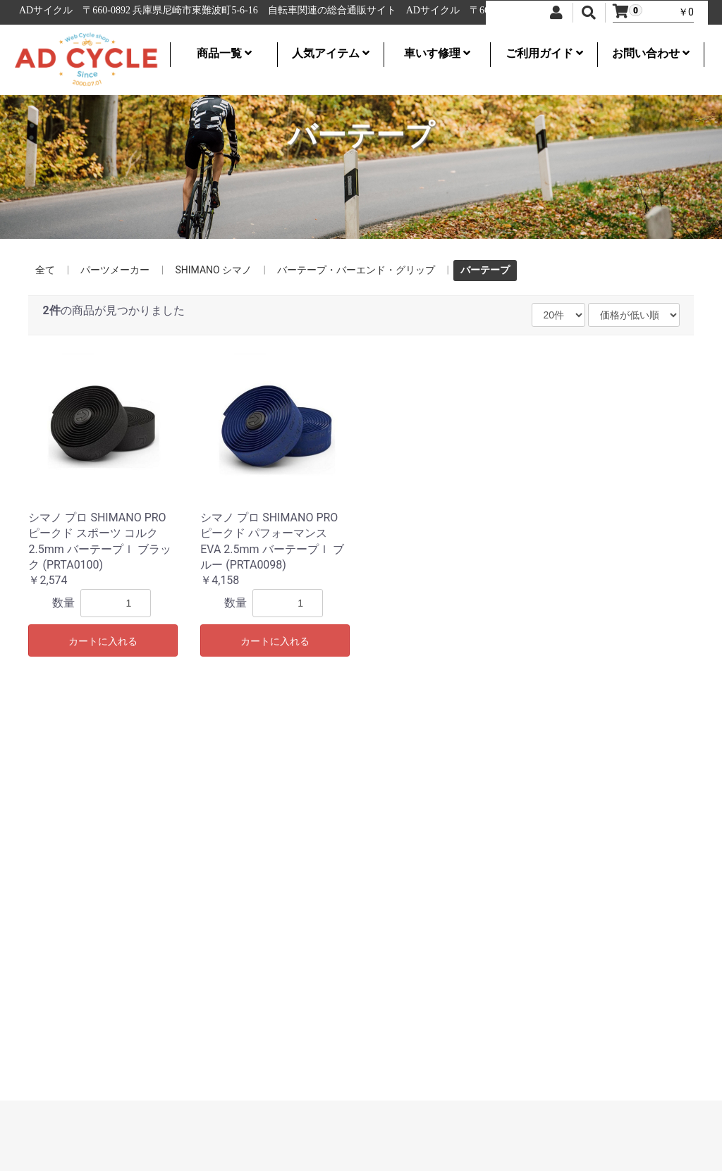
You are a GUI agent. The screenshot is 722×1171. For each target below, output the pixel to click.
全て (45, 269)
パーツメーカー (114, 269)
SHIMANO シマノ (213, 269)
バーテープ (485, 269)
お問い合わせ (651, 53)
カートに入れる (102, 641)
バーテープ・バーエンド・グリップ (356, 269)
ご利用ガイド (544, 53)
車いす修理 (437, 53)
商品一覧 (224, 53)
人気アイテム (330, 53)
